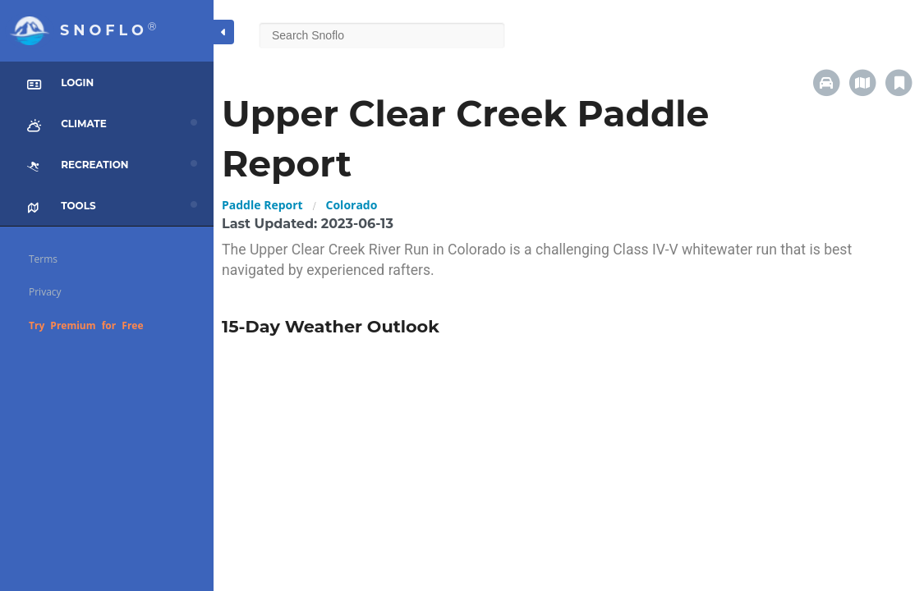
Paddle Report (262, 205)
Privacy (45, 292)
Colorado (352, 205)
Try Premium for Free (86, 325)
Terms (43, 259)
